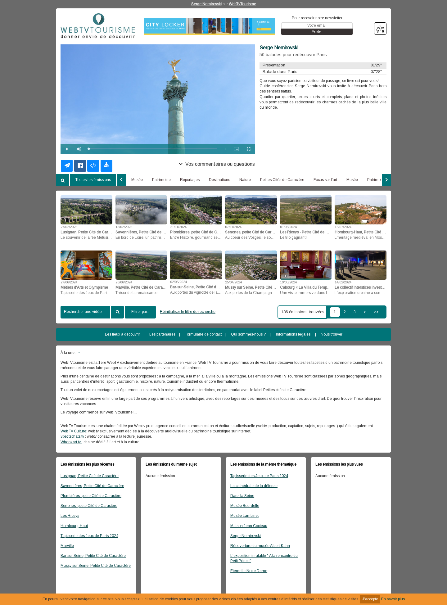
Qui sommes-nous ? (248, 334)
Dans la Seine (242, 496)
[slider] (152, 148)
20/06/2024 (123, 282)
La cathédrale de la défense (254, 486)
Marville (67, 546)
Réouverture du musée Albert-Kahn (260, 546)
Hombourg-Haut (74, 526)
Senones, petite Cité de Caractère (89, 505)
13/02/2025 (123, 227)
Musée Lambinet (244, 515)
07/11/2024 (233, 227)
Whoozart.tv (71, 442)
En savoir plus (393, 599)
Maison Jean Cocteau (248, 526)
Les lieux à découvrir (122, 334)
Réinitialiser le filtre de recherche (187, 311)
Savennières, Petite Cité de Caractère (92, 486)
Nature (245, 180)
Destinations (219, 180)
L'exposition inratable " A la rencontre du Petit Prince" (264, 558)
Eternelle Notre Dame (248, 571)
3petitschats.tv (72, 436)
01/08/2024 (288, 227)
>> (376, 312)
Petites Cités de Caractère (282, 180)
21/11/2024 (178, 227)
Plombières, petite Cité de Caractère (91, 496)
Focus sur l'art (325, 180)
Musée (137, 180)
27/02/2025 (69, 227)
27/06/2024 (69, 282)
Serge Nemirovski (206, 4)
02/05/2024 (178, 282)
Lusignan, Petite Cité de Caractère (90, 476)
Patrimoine (161, 180)
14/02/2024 (343, 282)
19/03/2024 (288, 282)
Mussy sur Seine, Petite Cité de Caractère (96, 565)
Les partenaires (162, 334)
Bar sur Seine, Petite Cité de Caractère (93, 555)
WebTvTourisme (242, 4)
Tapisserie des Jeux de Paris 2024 (89, 536)
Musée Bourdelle (244, 505)
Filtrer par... (140, 311)
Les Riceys (70, 515)
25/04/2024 (233, 282)
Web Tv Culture (73, 431)
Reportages (190, 180)
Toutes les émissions (93, 180)
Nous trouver (331, 334)
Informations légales (293, 334)
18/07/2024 (343, 227)
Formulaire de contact (203, 334)
